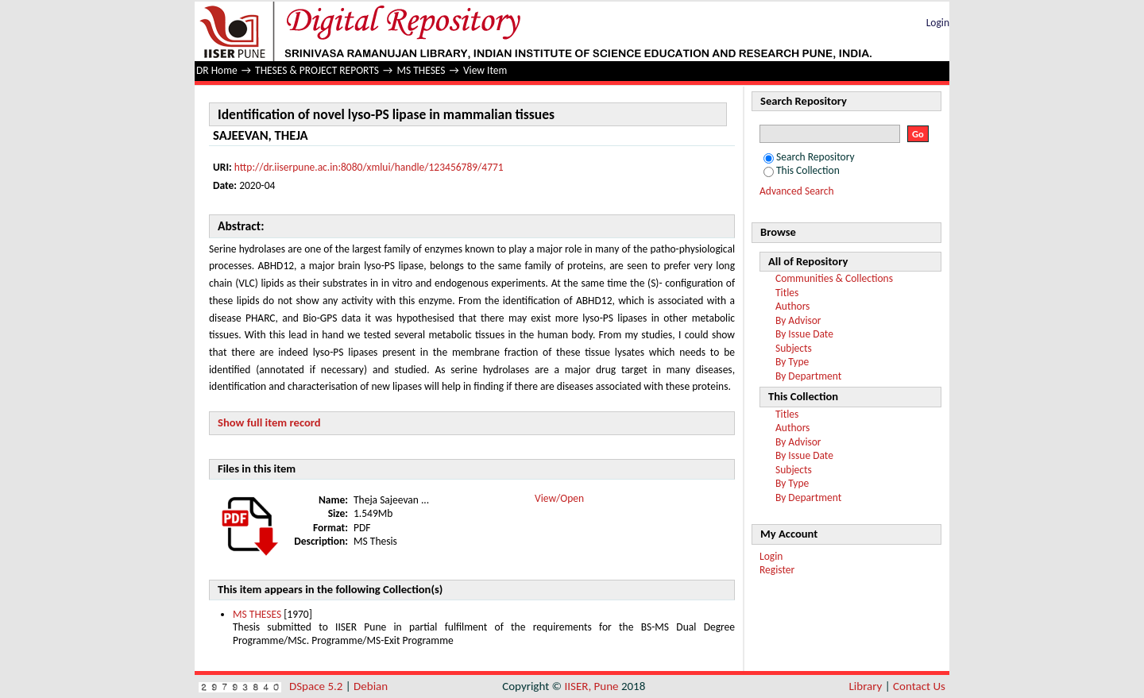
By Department (808, 376)
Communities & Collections (834, 278)
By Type (792, 361)
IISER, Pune (591, 686)
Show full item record (269, 422)
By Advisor (798, 320)
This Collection (801, 170)
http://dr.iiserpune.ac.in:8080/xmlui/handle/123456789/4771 (369, 167)
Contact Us (919, 686)
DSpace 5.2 (317, 686)
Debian (371, 686)
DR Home (217, 70)
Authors (792, 306)
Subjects (793, 348)
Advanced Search (796, 191)
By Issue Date (804, 334)
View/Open (559, 498)
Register (776, 570)
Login (937, 22)
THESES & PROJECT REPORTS (317, 70)
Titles (786, 292)
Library (866, 686)
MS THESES (420, 70)
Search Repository (809, 157)
